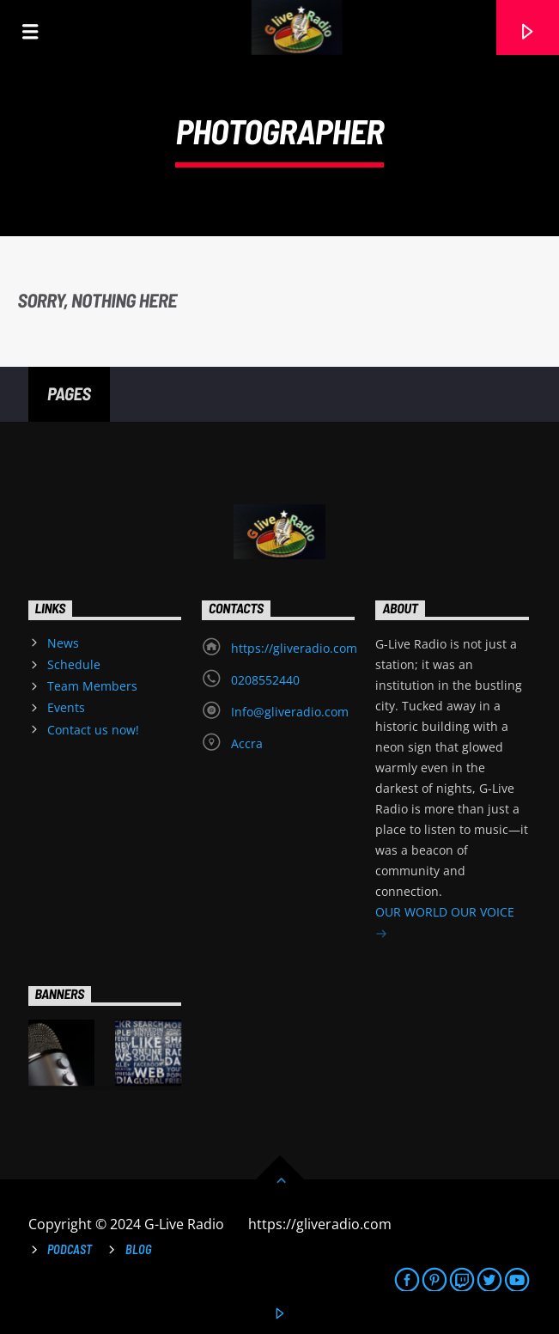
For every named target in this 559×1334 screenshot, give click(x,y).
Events (66, 707)
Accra (247, 743)
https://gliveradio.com (294, 648)
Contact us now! (93, 730)
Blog (138, 1249)
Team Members (92, 686)
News (63, 643)
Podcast (69, 1249)
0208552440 (265, 680)
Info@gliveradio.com (290, 712)
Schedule (73, 664)
